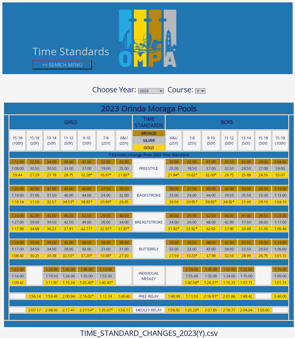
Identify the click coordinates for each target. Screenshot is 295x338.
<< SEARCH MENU (62, 65)
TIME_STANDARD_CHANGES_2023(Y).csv (149, 333)
